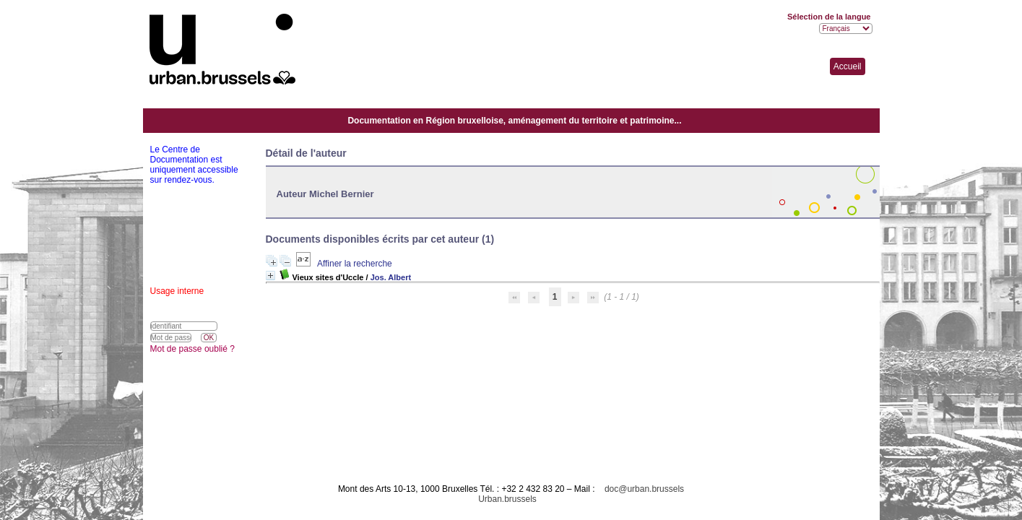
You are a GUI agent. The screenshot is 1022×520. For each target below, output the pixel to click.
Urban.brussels (507, 499)
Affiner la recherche (354, 264)
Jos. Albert (391, 277)
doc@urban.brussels (644, 489)
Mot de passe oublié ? (192, 349)
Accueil (847, 66)
